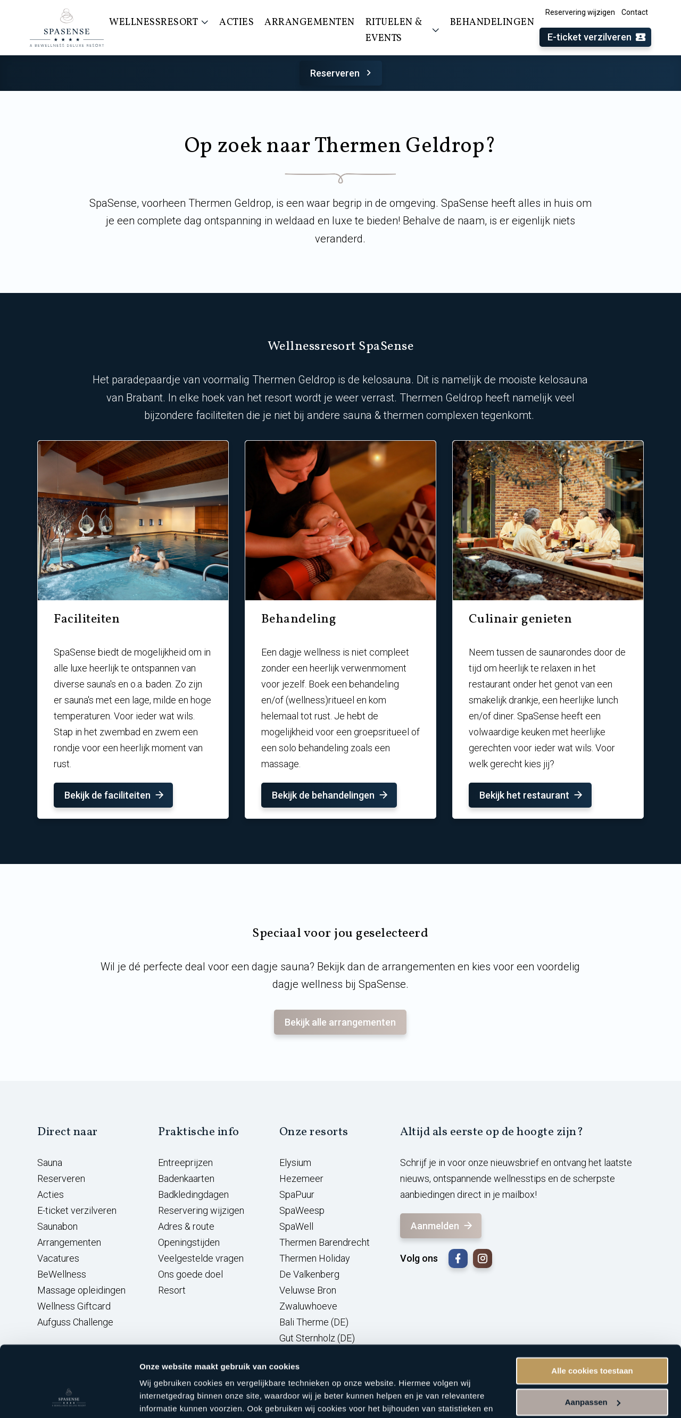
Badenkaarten (186, 1178)
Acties (50, 1194)
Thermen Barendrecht (324, 1242)
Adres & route (186, 1226)
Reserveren (342, 73)
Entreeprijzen (185, 1162)
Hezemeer (301, 1178)
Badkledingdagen (193, 1194)
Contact (634, 12)
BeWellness (61, 1274)
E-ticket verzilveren (596, 37)
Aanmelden (442, 1226)
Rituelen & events (402, 30)
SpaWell (296, 1226)
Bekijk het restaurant (531, 795)
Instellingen (162, 1397)
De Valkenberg (309, 1274)
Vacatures (58, 1258)
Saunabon (57, 1226)
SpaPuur (296, 1194)
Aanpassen (592, 1335)
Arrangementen (69, 1242)
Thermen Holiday (314, 1258)
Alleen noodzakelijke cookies (592, 1366)
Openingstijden (189, 1242)
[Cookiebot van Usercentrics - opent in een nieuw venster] (68, 1397)
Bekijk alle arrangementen (340, 1022)
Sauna (49, 1162)
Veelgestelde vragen (201, 1258)
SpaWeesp (302, 1210)
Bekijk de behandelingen (330, 795)
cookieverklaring (249, 1367)
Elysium (295, 1162)
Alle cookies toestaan (592, 1304)
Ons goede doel (190, 1274)
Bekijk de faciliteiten (114, 795)
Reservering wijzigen (580, 12)
